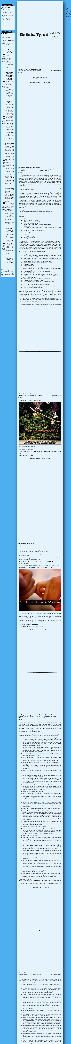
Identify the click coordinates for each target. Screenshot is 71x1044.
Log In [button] (67, 9)
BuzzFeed (25, 565)
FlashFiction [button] (47, 716)
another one (37, 400)
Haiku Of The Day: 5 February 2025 (30, 69)
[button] (4, 58)
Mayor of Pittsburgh (32, 624)
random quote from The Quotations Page (43, 558)
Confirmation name (29, 770)
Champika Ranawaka (25, 394)
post (22, 728)
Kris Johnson (35, 979)
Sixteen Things (23, 973)
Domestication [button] (43, 170)
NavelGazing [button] (54, 716)
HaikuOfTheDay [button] (57, 70)
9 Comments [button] (35, 887)
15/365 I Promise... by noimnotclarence (33, 626)
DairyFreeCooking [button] (52, 169)
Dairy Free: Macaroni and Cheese (29, 167)
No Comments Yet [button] (35, 82)
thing (9, 40)
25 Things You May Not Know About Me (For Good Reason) (38, 715)
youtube (11, 15)
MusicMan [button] (54, 395)
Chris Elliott (47, 808)
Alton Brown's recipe (32, 214)
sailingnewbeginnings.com (9, 19)
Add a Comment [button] (46, 82)
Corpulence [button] (44, 169)
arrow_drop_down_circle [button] (66, 13)
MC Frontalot (22, 550)
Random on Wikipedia (37, 554)
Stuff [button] (59, 395)
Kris (44, 727)
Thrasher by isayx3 (28, 455)
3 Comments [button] (35, 309)
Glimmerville (35, 725)
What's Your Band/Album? (26, 543)
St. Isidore (34, 880)
